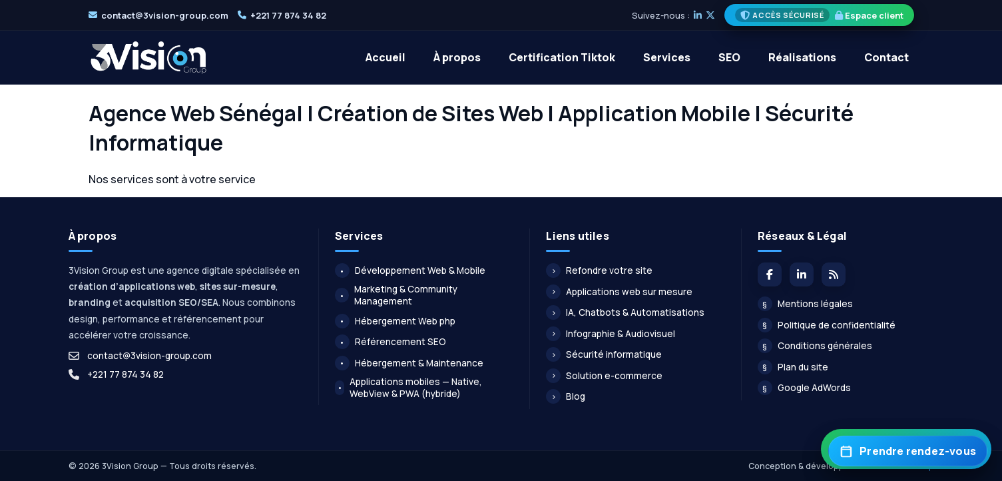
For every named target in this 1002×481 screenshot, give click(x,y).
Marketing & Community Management (396, 295)
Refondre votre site (599, 270)
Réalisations (802, 57)
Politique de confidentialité (826, 325)
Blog (565, 396)
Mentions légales (805, 303)
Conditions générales (815, 345)
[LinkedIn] (698, 15)
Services (666, 57)
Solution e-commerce (604, 375)
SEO (729, 57)
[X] (710, 15)
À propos (457, 57)
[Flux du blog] (834, 274)
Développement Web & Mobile (410, 270)
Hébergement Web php (395, 321)
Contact (886, 57)
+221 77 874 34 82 (288, 15)
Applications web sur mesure (619, 291)
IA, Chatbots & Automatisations (625, 312)
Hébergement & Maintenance (409, 363)
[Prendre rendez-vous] (907, 451)
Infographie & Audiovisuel (610, 333)
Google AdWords (804, 387)
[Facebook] (770, 274)
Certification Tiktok (562, 57)
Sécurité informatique (604, 354)
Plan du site (793, 367)
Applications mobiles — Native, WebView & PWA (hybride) (408, 388)
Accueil (385, 57)
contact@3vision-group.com (164, 15)
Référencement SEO (390, 341)
